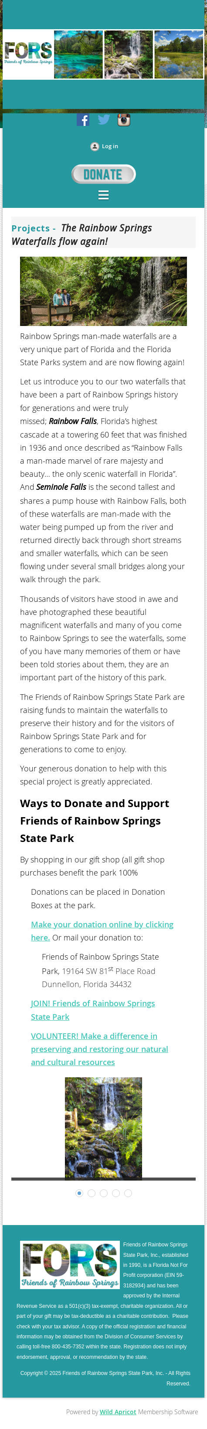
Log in (110, 146)
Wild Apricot (118, 1412)
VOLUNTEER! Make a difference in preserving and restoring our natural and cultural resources (99, 1049)
